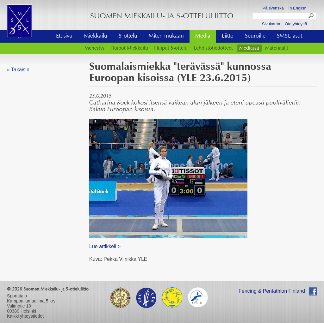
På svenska (273, 8)
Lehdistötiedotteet (213, 48)
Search (311, 17)
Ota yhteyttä (296, 23)
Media (202, 36)
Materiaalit (276, 48)
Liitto (228, 36)
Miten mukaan (166, 36)
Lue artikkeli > (105, 246)
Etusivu (64, 36)
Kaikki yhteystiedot (25, 316)
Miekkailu (95, 36)
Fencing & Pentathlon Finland (272, 291)
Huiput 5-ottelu (171, 48)
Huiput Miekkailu (129, 48)
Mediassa (249, 48)
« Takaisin (18, 69)
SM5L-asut (289, 36)
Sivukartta (271, 23)
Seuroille (255, 36)
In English (298, 8)
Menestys (94, 48)
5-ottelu (128, 36)
